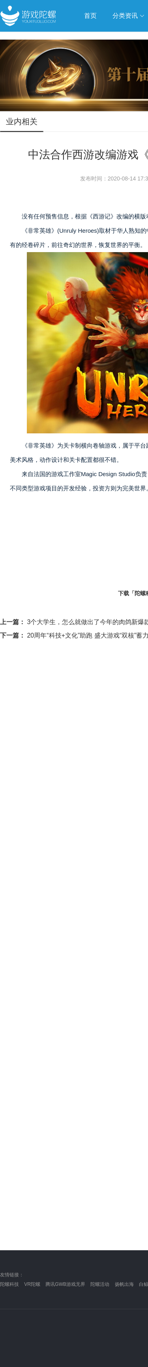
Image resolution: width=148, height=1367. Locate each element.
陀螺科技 (9, 1284)
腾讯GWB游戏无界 (65, 1284)
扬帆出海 (124, 1284)
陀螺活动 (99, 1284)
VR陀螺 (32, 1284)
